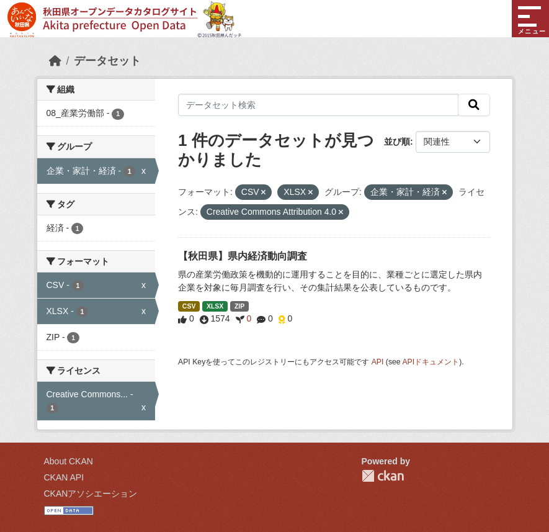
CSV (189, 306)
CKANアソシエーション (91, 493)
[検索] (474, 105)
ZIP (239, 306)
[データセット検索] (318, 105)
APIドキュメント (430, 362)
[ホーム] (55, 61)
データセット (107, 61)
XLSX (215, 306)
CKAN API (64, 477)
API (378, 362)
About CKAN (68, 461)
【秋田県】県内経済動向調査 (242, 256)
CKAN (383, 475)
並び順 (397, 142)
